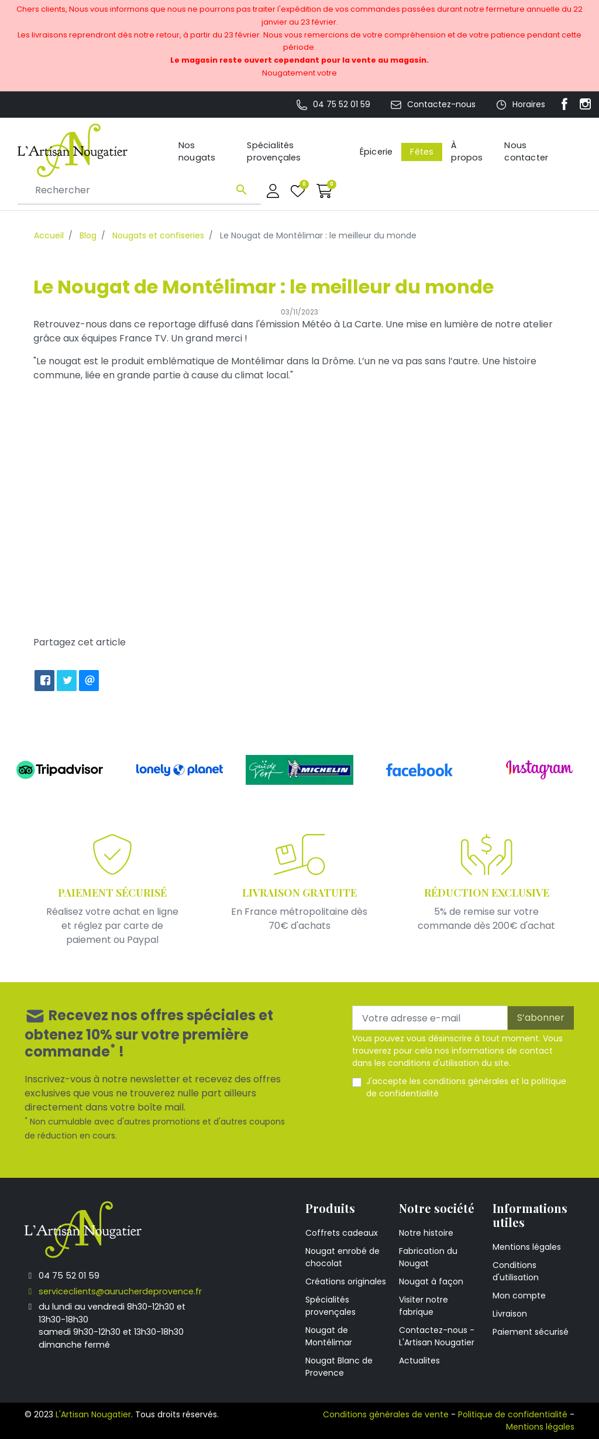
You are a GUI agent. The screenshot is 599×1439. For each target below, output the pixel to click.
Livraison (510, 1314)
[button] (324, 190)
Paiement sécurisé (531, 1332)
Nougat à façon (431, 1281)
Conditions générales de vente (386, 1414)
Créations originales (345, 1281)
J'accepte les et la (466, 1087)
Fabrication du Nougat (428, 1257)
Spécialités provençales (330, 1306)
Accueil (49, 235)
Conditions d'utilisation (516, 1271)
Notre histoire (426, 1233)
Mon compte (519, 1295)
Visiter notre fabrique (423, 1306)
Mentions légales (527, 1247)
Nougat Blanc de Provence (339, 1367)
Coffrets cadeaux (341, 1233)
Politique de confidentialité (512, 1414)
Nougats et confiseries (158, 235)
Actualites (419, 1360)
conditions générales (465, 1081)
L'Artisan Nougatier (93, 1414)
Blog (88, 235)
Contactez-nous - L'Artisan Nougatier (436, 1336)
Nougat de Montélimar (328, 1336)
